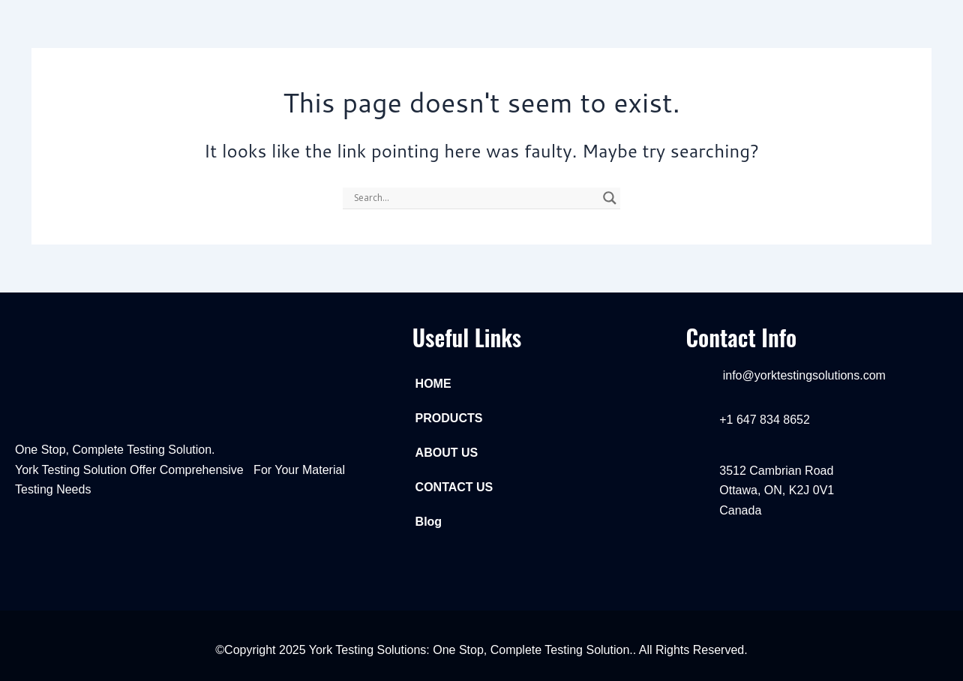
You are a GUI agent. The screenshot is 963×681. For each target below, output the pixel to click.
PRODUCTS (449, 418)
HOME (434, 383)
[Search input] (475, 198)
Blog (429, 521)
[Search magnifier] (609, 198)
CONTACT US (455, 487)
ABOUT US (447, 452)
